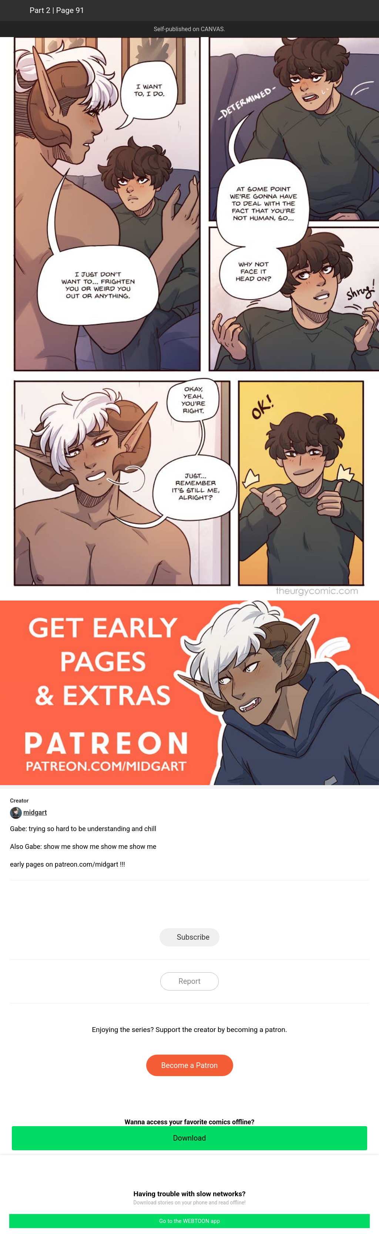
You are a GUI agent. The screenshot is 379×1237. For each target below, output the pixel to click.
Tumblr (223, 906)
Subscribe (193, 937)
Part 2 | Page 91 (57, 10)
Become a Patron (189, 1065)
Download (189, 1138)
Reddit (256, 906)
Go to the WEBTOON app (189, 1221)
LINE (123, 906)
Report (189, 981)
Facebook (156, 906)
